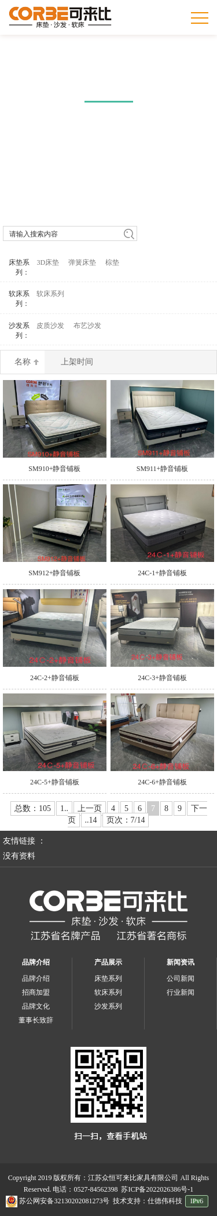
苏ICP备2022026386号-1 (157, 1189)
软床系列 (50, 294)
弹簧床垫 (82, 262)
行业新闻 (180, 992)
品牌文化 (36, 1006)
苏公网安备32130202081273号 (57, 1201)
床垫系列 (108, 978)
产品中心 (109, 81)
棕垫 (112, 262)
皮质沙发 (50, 326)
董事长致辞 (36, 1020)
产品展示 (108, 962)
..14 (91, 820)
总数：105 (32, 808)
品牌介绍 (36, 962)
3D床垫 (47, 262)
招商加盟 (36, 992)
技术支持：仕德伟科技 (147, 1201)
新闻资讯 (180, 962)
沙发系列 (108, 1006)
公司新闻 (180, 978)
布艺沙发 (87, 326)
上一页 (90, 808)
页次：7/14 (125, 820)
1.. (64, 808)
